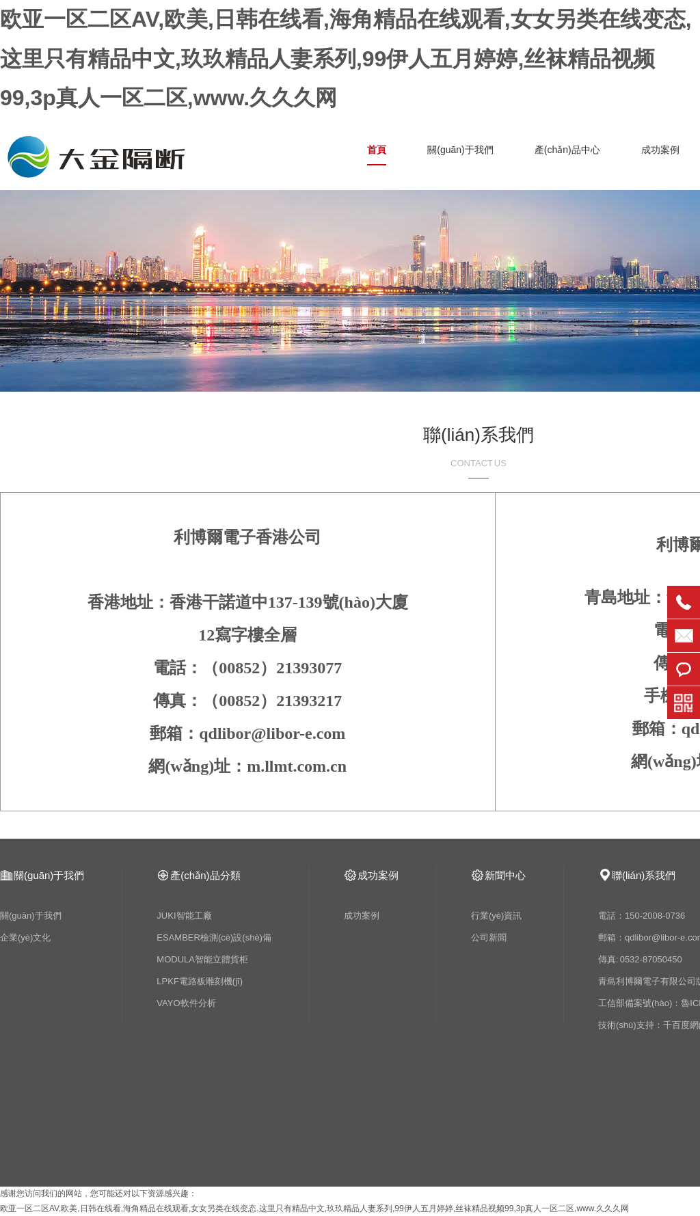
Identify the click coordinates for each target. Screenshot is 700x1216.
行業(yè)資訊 (496, 915)
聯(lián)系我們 (643, 875)
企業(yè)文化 (25, 937)
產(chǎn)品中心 (567, 149)
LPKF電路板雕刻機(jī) (200, 981)
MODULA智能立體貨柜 (202, 959)
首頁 (376, 149)
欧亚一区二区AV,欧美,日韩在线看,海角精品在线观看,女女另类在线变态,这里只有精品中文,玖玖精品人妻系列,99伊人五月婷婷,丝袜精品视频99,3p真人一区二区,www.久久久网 (346, 58)
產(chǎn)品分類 (205, 875)
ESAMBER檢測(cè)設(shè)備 (214, 937)
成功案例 (660, 149)
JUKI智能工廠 (184, 915)
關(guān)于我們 (460, 149)
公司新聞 (489, 937)
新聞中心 (505, 875)
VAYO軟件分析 (186, 1003)
